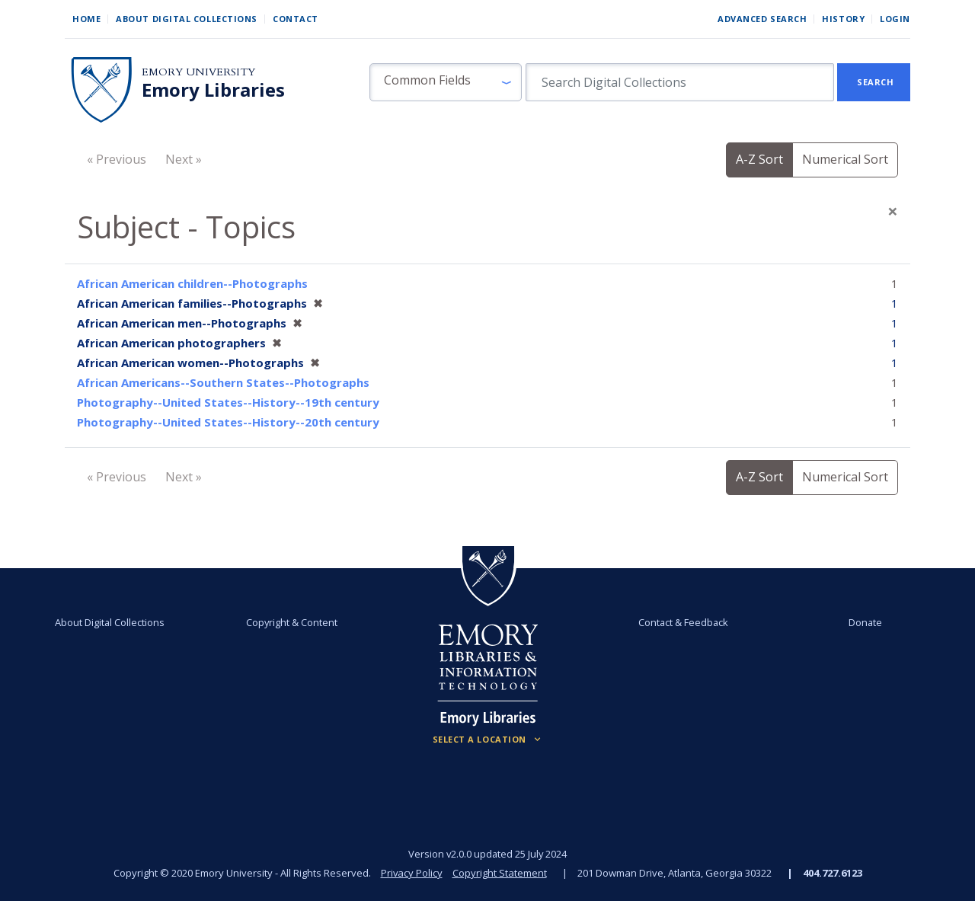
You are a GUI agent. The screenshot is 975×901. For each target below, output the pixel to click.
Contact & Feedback (683, 622)
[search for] (680, 82)
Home (86, 18)
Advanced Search (762, 18)
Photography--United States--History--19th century (228, 402)
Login (895, 18)
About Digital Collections (186, 18)
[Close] (892, 211)
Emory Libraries (213, 90)
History (843, 18)
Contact (295, 18)
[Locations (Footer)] (488, 739)
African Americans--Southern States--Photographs (223, 382)
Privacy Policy (411, 873)
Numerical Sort (845, 159)
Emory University (198, 72)
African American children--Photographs (192, 283)
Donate (865, 622)
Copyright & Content (291, 622)
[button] (445, 82)
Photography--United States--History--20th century (228, 422)
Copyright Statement (499, 873)
